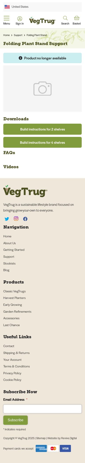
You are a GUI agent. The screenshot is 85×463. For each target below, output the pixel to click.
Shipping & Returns (16, 352)
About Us (9, 243)
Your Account (12, 359)
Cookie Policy (12, 379)
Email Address (15, 399)
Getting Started (13, 249)
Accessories (11, 318)
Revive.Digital (69, 438)
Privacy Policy (12, 373)
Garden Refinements (17, 311)
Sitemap (41, 438)
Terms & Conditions (16, 366)
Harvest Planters (14, 297)
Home (6, 35)
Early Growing (12, 304)
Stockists (9, 263)
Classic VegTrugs (14, 291)
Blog (6, 270)
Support (18, 35)
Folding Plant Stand (37, 35)
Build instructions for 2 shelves (42, 129)
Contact (8, 346)
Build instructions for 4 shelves (42, 142)
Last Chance (11, 325)
